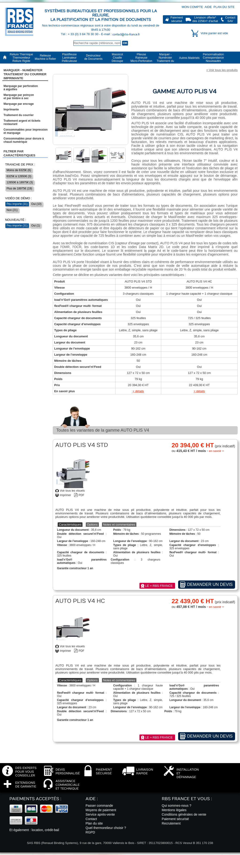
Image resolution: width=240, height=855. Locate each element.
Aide (208, 7)
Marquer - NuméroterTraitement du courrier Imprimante (25, 74)
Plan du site (224, 7)
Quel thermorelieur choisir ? (106, 828)
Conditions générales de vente (184, 814)
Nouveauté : (15, 220)
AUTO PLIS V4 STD (138, 281)
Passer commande (99, 805)
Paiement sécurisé (175, 819)
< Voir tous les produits (222, 70)
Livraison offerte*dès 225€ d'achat (205, 19)
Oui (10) (36, 204)
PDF (81, 495)
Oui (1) (35, 225)
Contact (91, 819)
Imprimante (11, 109)
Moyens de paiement (101, 810)
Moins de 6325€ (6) (19, 170)
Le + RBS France (159, 586)
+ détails (138, 391)
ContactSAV (230, 19)
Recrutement (171, 823)
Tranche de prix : (20, 164)
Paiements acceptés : (35, 798)
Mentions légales (174, 810)
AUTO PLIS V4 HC (199, 281)
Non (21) (12, 210)
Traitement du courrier (19, 115)
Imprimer (65, 495)
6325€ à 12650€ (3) (19, 176)
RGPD (90, 832)
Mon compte (192, 7)
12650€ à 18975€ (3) (20, 182)
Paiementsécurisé (176, 19)
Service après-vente (100, 814)
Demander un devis (210, 584)
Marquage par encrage (19, 103)
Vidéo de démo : (18, 198)
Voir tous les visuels (72, 490)
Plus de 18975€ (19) (19, 188)
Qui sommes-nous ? (176, 805)
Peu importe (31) (17, 204)
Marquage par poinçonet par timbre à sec (19, 96)
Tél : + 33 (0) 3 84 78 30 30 (80, 34)
